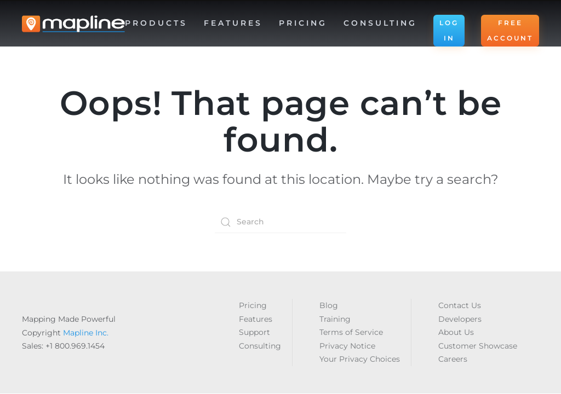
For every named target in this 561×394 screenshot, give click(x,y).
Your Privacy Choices (359, 359)
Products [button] (156, 23)
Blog (328, 305)
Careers (452, 359)
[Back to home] (73, 24)
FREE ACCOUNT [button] (510, 30)
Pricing (303, 23)
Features (255, 319)
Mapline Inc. (85, 333)
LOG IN (449, 30)
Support (254, 332)
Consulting (380, 23)
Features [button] (233, 23)
